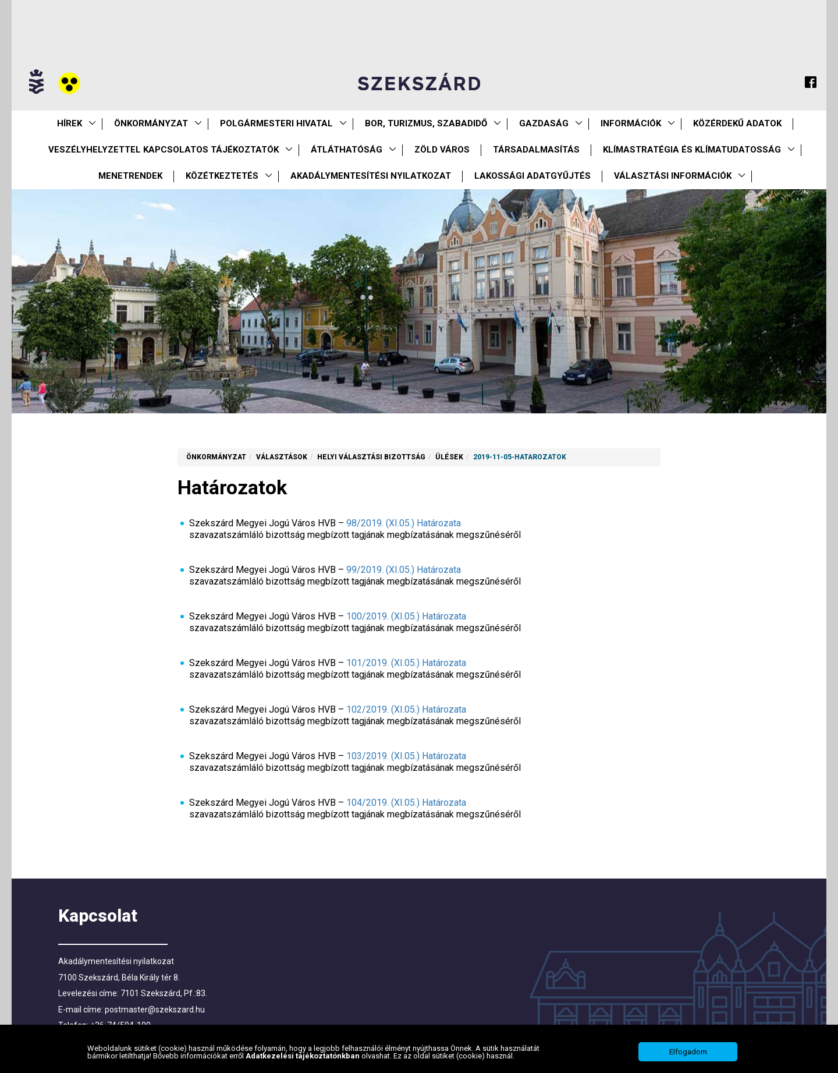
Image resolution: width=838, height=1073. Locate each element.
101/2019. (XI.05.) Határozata (406, 662)
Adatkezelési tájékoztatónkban (303, 1055)
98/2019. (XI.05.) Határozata (403, 523)
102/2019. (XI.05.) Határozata (406, 709)
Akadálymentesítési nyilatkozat (370, 176)
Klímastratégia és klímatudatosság (692, 149)
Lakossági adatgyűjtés (532, 176)
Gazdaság (544, 123)
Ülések (449, 457)
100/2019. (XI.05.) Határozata (406, 616)
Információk (631, 123)
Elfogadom (688, 1051)
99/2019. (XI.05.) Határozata (403, 569)
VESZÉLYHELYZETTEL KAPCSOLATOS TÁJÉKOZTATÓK (163, 149)
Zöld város (442, 149)
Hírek (69, 123)
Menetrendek (130, 176)
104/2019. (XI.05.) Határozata (406, 802)
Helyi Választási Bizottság (371, 457)
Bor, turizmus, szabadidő (426, 123)
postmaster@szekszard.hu (155, 1009)
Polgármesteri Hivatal (276, 123)
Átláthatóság (346, 149)
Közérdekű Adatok (737, 123)
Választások (281, 457)
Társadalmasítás (536, 149)
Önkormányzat (151, 123)
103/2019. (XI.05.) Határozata (406, 756)
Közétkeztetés (222, 176)
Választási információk (673, 176)
